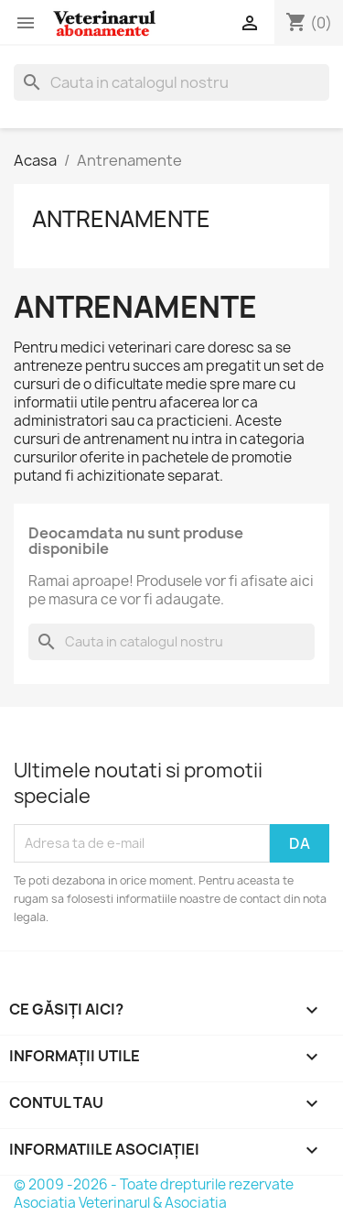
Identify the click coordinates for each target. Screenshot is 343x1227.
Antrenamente (121, 218)
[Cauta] (171, 82)
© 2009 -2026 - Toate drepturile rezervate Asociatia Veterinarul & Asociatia (154, 1193)
